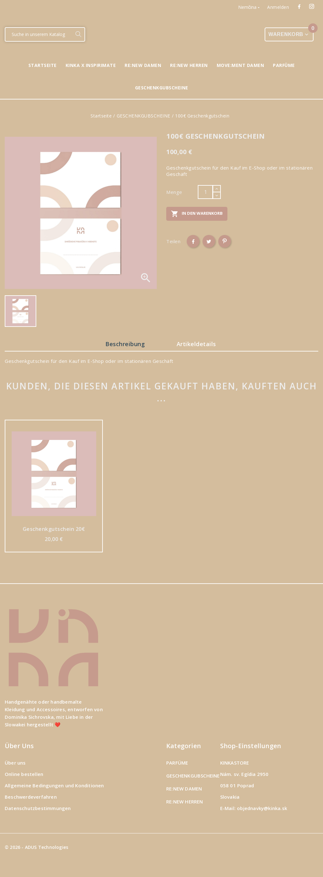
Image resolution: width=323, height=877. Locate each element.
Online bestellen (24, 774)
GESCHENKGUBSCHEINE (193, 775)
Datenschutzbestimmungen (38, 808)
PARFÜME (177, 763)
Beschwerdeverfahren (31, 797)
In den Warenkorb (197, 214)
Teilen (193, 241)
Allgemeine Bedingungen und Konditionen (54, 785)
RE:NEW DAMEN (184, 788)
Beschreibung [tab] (124, 344)
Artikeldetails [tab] (198, 344)
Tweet (209, 241)
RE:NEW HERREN (184, 801)
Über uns (15, 763)
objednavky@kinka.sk (262, 808)
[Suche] (38, 34)
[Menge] (205, 192)
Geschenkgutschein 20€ (54, 528)
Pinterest (224, 241)
